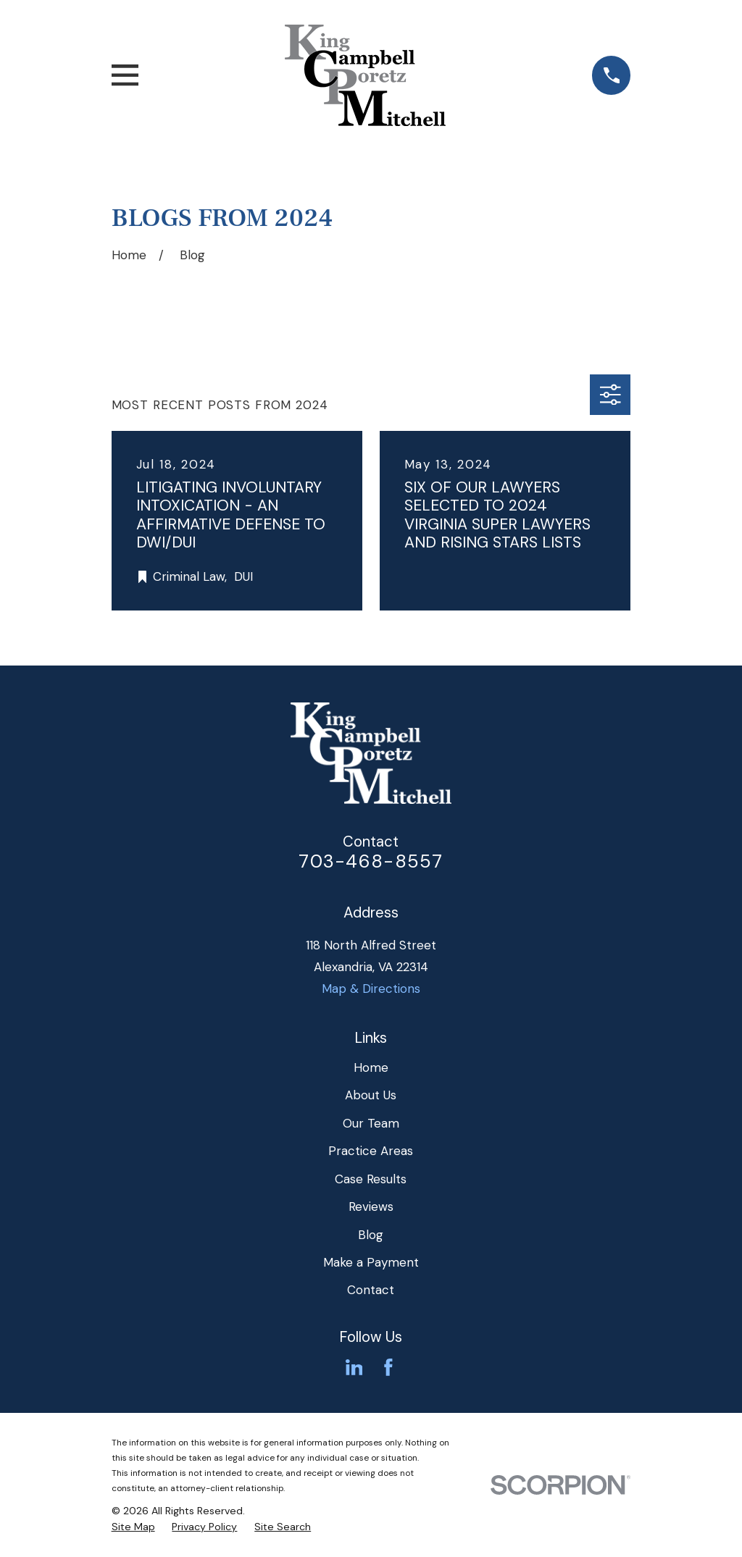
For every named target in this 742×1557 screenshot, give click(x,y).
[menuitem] (133, 1527)
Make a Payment (371, 1262)
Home (371, 1067)
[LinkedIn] (354, 1367)
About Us (370, 1095)
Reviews (371, 1206)
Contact (370, 1290)
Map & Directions (371, 988)
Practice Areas (370, 1151)
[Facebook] (388, 1367)
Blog (370, 1235)
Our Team (371, 1123)
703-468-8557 (371, 861)
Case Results (371, 1179)
